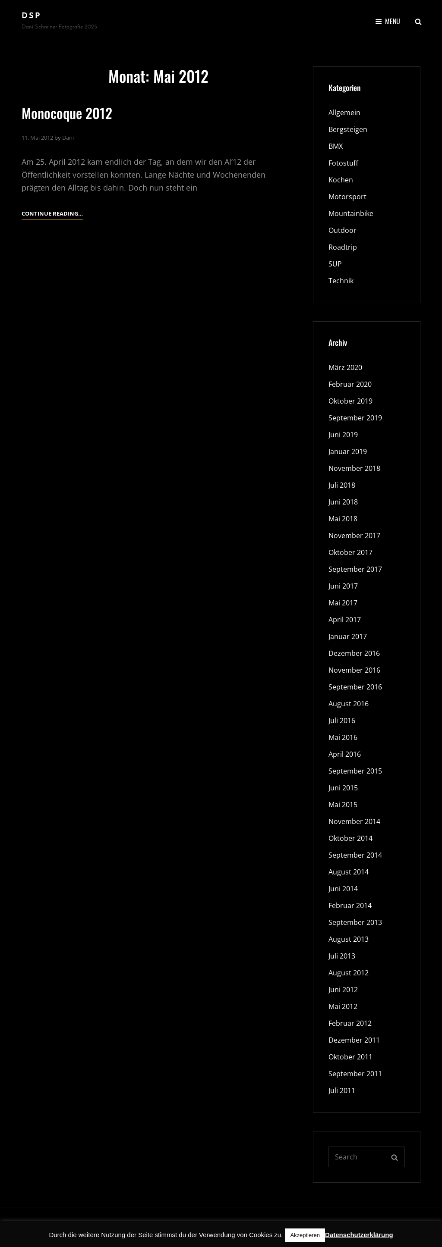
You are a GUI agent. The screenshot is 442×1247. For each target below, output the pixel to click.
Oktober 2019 (350, 401)
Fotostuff (343, 163)
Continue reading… (52, 213)
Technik (341, 280)
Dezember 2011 (354, 1040)
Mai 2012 (342, 1006)
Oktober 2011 (350, 1057)
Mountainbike (350, 213)
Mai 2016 (342, 737)
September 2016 (355, 687)
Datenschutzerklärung (359, 1234)
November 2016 (354, 670)
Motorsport (347, 196)
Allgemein (344, 112)
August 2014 (348, 872)
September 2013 (355, 922)
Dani (68, 137)
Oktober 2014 (350, 838)
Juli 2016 (341, 720)
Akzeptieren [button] (305, 1235)
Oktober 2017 (350, 552)
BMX (335, 146)
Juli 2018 (341, 485)
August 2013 (348, 939)
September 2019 (355, 418)
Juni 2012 (343, 989)
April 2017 (344, 619)
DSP (31, 16)
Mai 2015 (342, 804)
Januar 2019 (347, 451)
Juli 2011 (341, 1090)
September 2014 (355, 855)
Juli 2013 (341, 956)
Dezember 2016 (354, 653)
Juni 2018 (343, 502)
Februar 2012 (350, 1023)
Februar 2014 (350, 905)
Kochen (340, 180)
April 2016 (344, 754)
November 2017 (354, 535)
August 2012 (348, 973)
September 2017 (355, 569)
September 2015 (355, 771)
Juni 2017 (343, 586)
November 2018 (354, 468)
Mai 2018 (342, 518)
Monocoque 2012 (67, 113)
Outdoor (342, 230)
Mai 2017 (342, 603)
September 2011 (355, 1073)
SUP (335, 264)
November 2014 (354, 821)
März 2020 (345, 367)
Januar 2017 (347, 636)
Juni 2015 (343, 788)
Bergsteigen (347, 129)
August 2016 (348, 703)
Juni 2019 (343, 434)
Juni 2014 (343, 888)
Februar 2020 (350, 384)
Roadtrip (342, 247)
